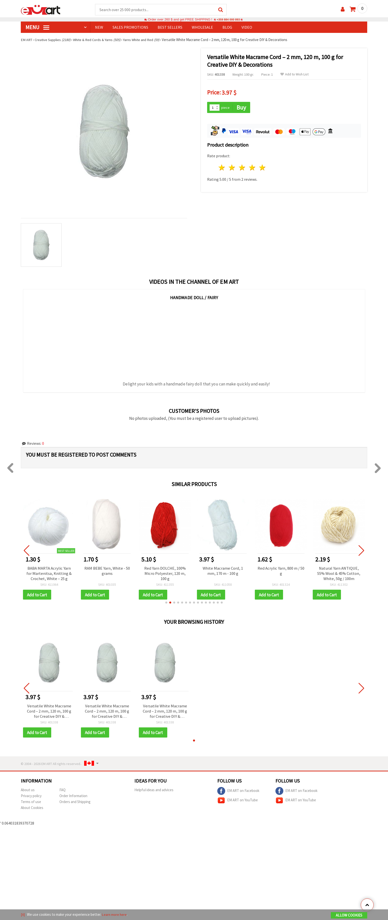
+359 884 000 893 (228, 20)
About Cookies (32, 810)
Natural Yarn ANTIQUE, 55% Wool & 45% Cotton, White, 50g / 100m (339, 574)
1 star (222, 167)
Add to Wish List (294, 74)
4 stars (252, 167)
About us (28, 792)
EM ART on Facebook (238, 793)
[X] (23, 914)
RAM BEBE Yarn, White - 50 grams (107, 571)
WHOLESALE (202, 27)
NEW (99, 27)
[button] (166, 604)
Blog (227, 27)
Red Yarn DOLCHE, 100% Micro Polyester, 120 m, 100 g (165, 574)
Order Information (73, 798)
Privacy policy (31, 798)
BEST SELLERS (170, 27)
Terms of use (31, 804)
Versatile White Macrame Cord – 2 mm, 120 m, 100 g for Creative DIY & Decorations (49, 713)
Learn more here (115, 914)
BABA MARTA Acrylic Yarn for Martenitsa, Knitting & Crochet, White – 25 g (49, 574)
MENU (37, 27)
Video (247, 27)
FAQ (62, 792)
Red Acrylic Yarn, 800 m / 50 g (280, 571)
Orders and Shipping (75, 804)
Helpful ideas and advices (153, 792)
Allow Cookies (349, 915)
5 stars (262, 167)
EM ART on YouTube (237, 803)
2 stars (232, 167)
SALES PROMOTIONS (130, 27)
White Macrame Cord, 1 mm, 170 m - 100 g (223, 571)
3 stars (242, 167)
